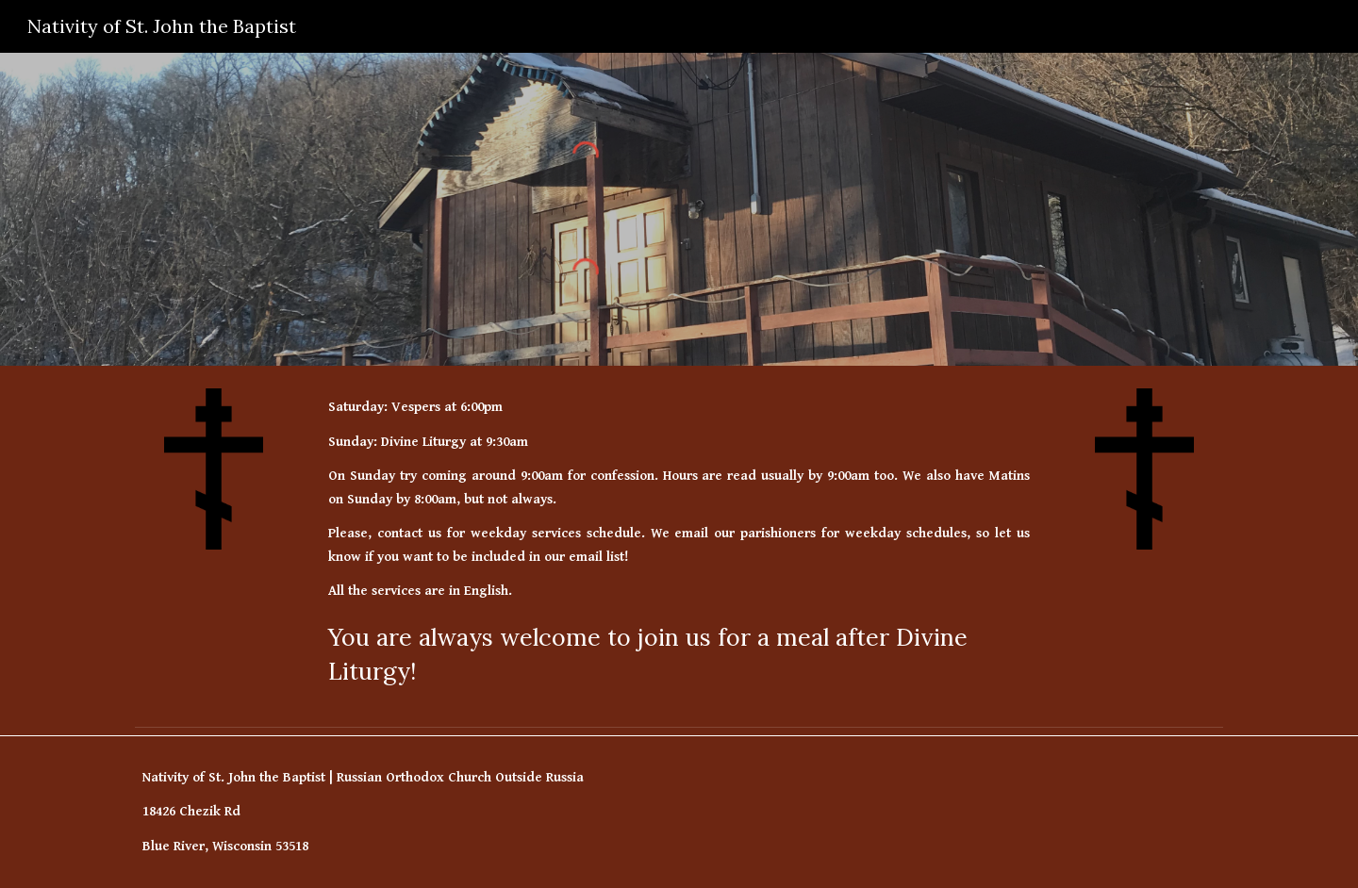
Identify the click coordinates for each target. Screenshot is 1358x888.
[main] (679, 542)
